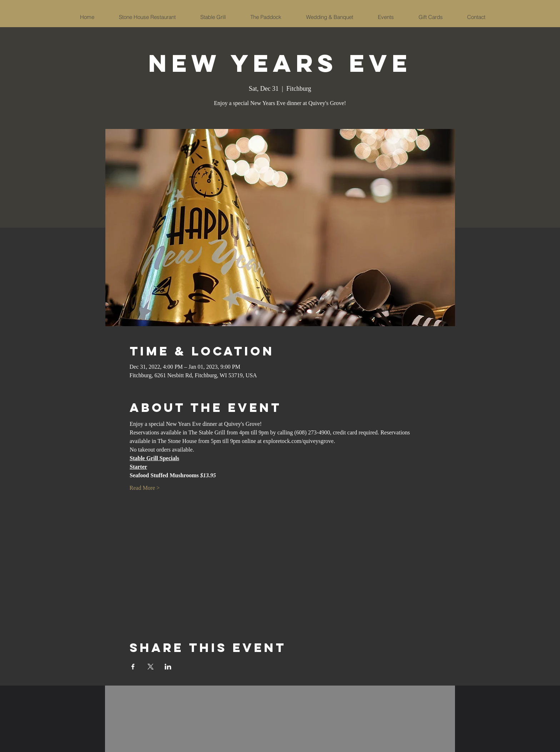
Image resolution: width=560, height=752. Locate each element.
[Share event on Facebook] (133, 666)
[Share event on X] (150, 666)
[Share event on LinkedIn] (168, 666)
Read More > (145, 488)
